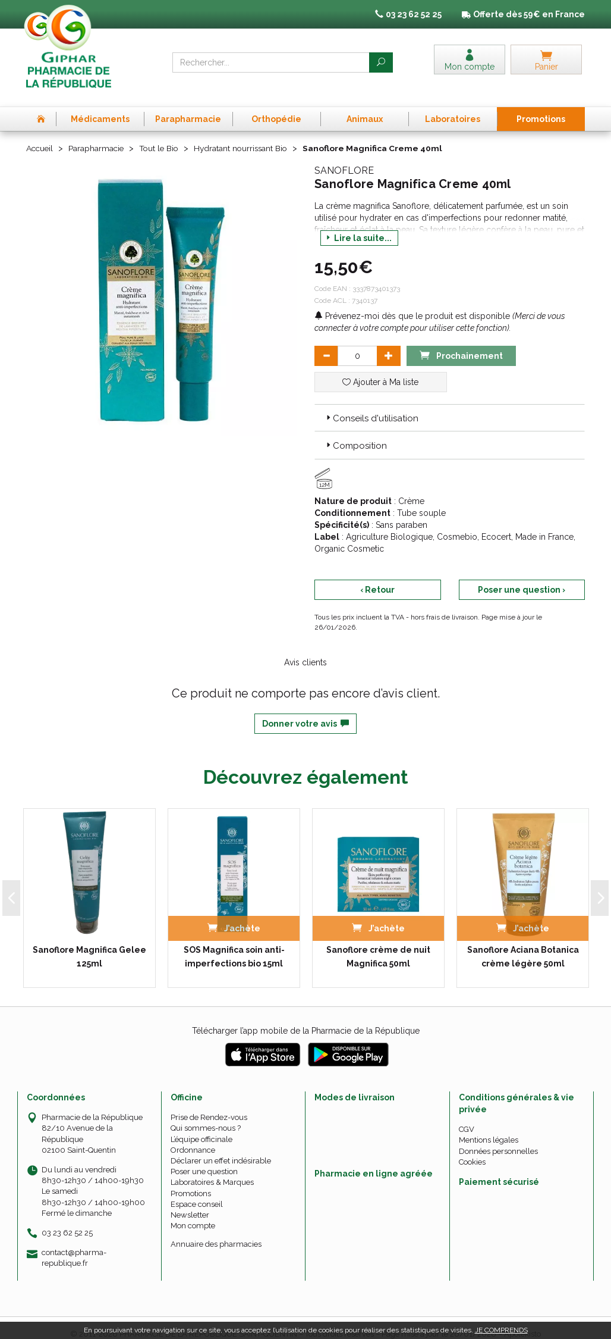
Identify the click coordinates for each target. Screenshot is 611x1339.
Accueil (40, 135)
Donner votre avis (305, 710)
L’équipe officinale (201, 1126)
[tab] (449, 405)
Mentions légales (488, 1127)
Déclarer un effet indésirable (221, 1147)
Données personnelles (498, 1138)
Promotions (191, 1180)
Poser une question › (521, 576)
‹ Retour (377, 576)
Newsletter (190, 1201)
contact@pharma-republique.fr (74, 1245)
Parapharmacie (98, 135)
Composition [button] (355, 433)
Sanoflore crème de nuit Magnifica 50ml (378, 944)
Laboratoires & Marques (212, 1169)
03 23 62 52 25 (67, 1219)
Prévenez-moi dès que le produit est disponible (412, 303)
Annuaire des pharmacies (216, 1231)
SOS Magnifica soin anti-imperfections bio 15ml (234, 944)
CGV (466, 1116)
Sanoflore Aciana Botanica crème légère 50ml (523, 944)
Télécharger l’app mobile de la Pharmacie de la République (306, 1018)
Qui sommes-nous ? (206, 1115)
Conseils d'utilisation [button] (371, 405)
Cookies (472, 1148)
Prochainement (461, 342)
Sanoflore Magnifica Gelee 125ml (89, 944)
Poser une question (204, 1159)
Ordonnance (193, 1136)
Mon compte (193, 1213)
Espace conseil (197, 1191)
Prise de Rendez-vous (209, 1104)
